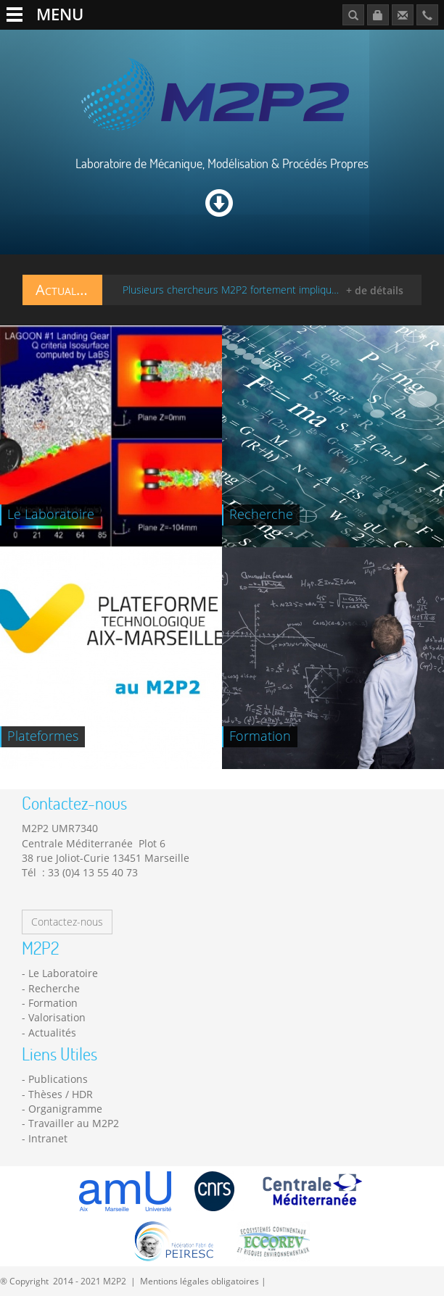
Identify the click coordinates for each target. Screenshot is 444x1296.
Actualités (52, 1032)
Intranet (47, 1138)
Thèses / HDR (60, 1094)
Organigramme (65, 1109)
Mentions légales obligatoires (199, 1281)
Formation (53, 1003)
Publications (58, 1079)
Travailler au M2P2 (73, 1123)
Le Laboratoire (63, 973)
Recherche (54, 988)
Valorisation (57, 1017)
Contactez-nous (67, 922)
